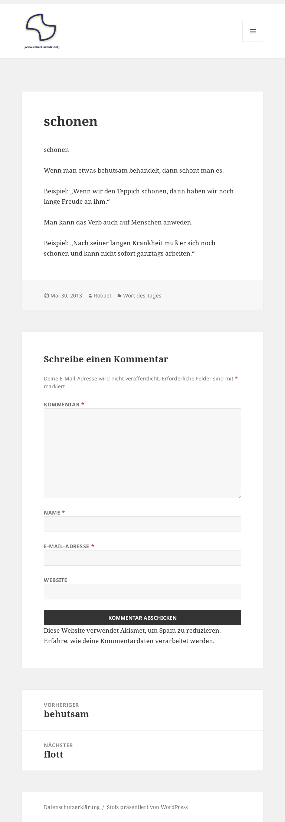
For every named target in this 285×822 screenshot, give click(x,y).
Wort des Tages (142, 295)
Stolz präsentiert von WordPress (147, 807)
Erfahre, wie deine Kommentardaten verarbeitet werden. (129, 640)
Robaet (102, 295)
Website (56, 579)
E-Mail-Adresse (69, 546)
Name (54, 512)
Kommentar (64, 404)
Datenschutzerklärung (72, 807)
